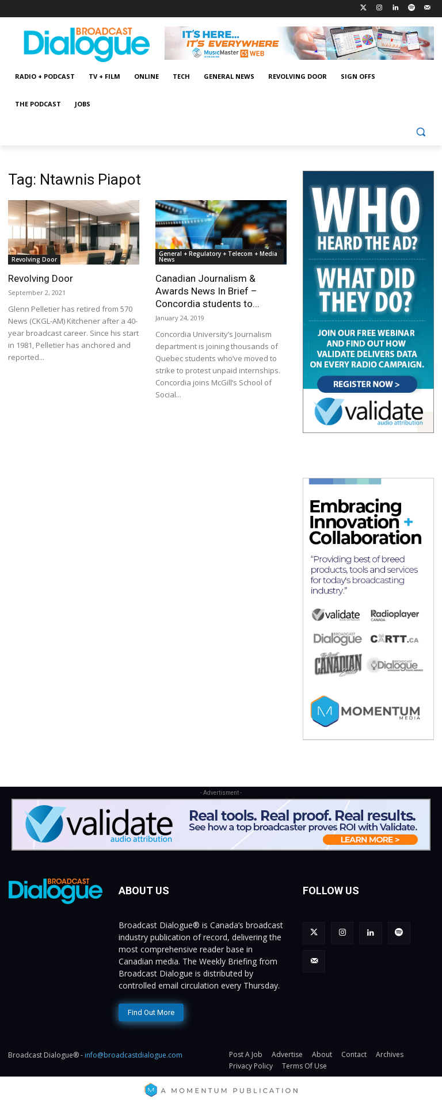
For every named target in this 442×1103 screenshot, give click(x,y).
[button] (420, 131)
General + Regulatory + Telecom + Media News (218, 256)
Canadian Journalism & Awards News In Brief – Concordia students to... (207, 291)
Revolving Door (34, 259)
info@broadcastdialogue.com (133, 1052)
